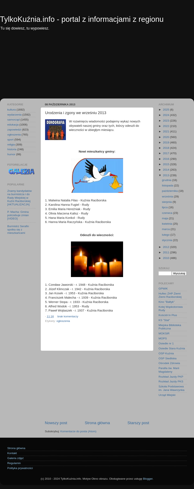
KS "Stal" (164, 320)
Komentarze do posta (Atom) (78, 431)
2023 (166, 120)
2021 (166, 131)
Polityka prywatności (20, 468)
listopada (168, 185)
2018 (166, 147)
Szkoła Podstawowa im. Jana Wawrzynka (171, 388)
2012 (166, 247)
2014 (166, 169)
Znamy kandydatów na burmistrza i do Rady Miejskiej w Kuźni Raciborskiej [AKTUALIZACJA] (19, 197)
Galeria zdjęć (15, 458)
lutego (166, 234)
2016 (166, 158)
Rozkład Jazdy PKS (171, 381)
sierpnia (167, 201)
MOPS (163, 338)
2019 (166, 142)
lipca (165, 207)
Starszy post (138, 423)
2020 (166, 137)
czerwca (167, 212)
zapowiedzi (14, 129)
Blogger (147, 478)
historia (11, 149)
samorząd (13, 119)
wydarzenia (14, 114)
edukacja (13, 124)
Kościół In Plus (168, 315)
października (170, 190)
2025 (166, 109)
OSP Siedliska (167, 358)
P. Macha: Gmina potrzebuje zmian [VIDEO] (18, 215)
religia (11, 144)
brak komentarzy (67, 316)
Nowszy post (56, 423)
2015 (166, 164)
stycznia (167, 240)
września (168, 196)
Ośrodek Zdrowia (169, 363)
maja (165, 218)
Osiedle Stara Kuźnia (172, 348)
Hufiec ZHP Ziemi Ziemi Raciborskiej (170, 295)
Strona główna (97, 423)
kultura (11, 109)
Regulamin (14, 463)
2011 (166, 252)
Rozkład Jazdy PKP (171, 376)
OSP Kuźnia (166, 353)
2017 (166, 153)
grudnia (167, 180)
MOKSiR (164, 333)
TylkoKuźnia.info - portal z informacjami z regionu (82, 19)
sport (10, 139)
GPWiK (163, 288)
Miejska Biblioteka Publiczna (170, 327)
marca (166, 229)
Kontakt (12, 453)
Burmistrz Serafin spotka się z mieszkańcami (18, 229)
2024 (166, 115)
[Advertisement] (97, 67)
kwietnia (167, 223)
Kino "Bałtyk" (167, 301)
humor (11, 154)
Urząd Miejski (167, 395)
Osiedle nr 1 (166, 343)
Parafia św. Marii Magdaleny (169, 370)
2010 (166, 258)
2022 (166, 126)
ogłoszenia (63, 321)
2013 (166, 175)
